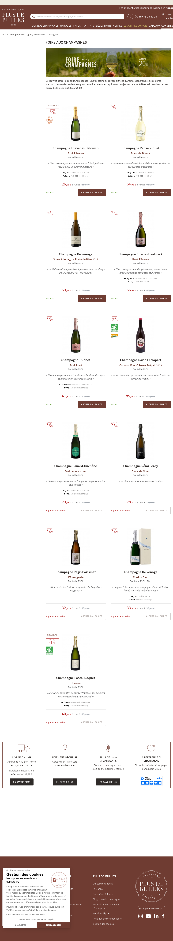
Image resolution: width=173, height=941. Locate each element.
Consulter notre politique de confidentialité (25, 914)
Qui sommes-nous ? (103, 883)
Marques (65, 25)
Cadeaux (155, 25)
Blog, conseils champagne (106, 899)
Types (77, 25)
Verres (117, 25)
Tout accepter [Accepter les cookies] (53, 925)
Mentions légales (101, 913)
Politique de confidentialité (107, 918)
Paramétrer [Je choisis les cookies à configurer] (20, 925)
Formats (88, 25)
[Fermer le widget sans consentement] (18, 870)
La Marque (98, 888)
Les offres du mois (135, 25)
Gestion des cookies (103, 923)
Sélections (104, 25)
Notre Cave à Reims (103, 894)
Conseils (167, 25)
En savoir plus (21, 782)
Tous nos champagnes (44, 25)
